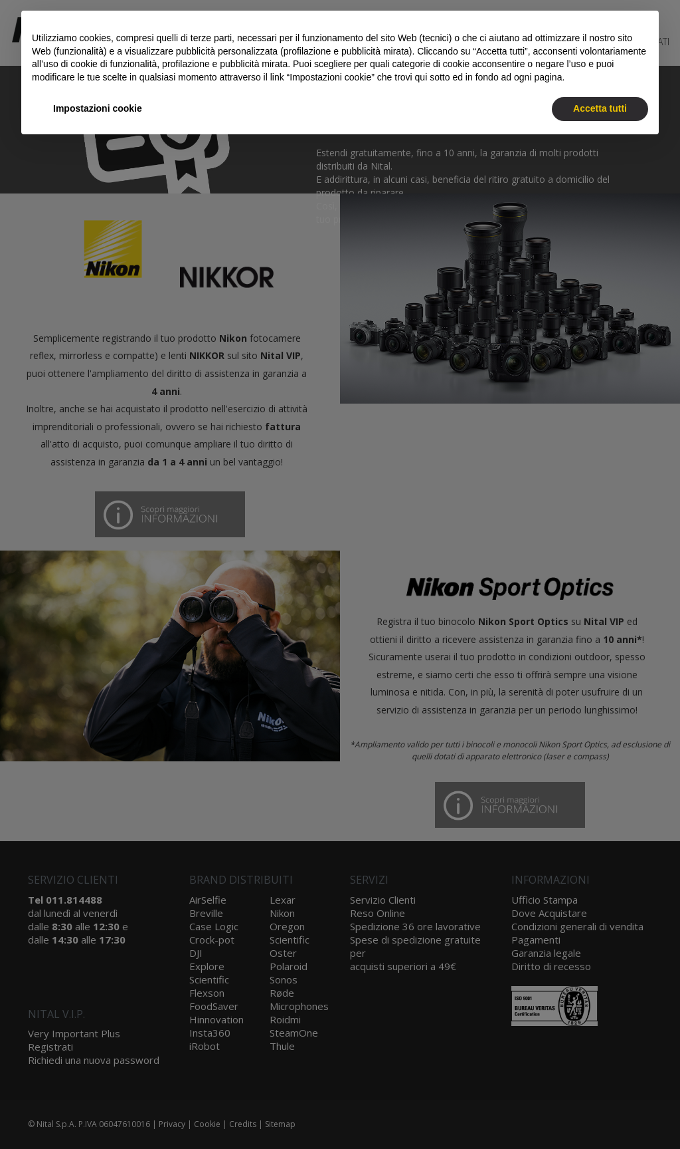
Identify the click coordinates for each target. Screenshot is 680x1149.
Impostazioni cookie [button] (97, 108)
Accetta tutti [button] (600, 108)
